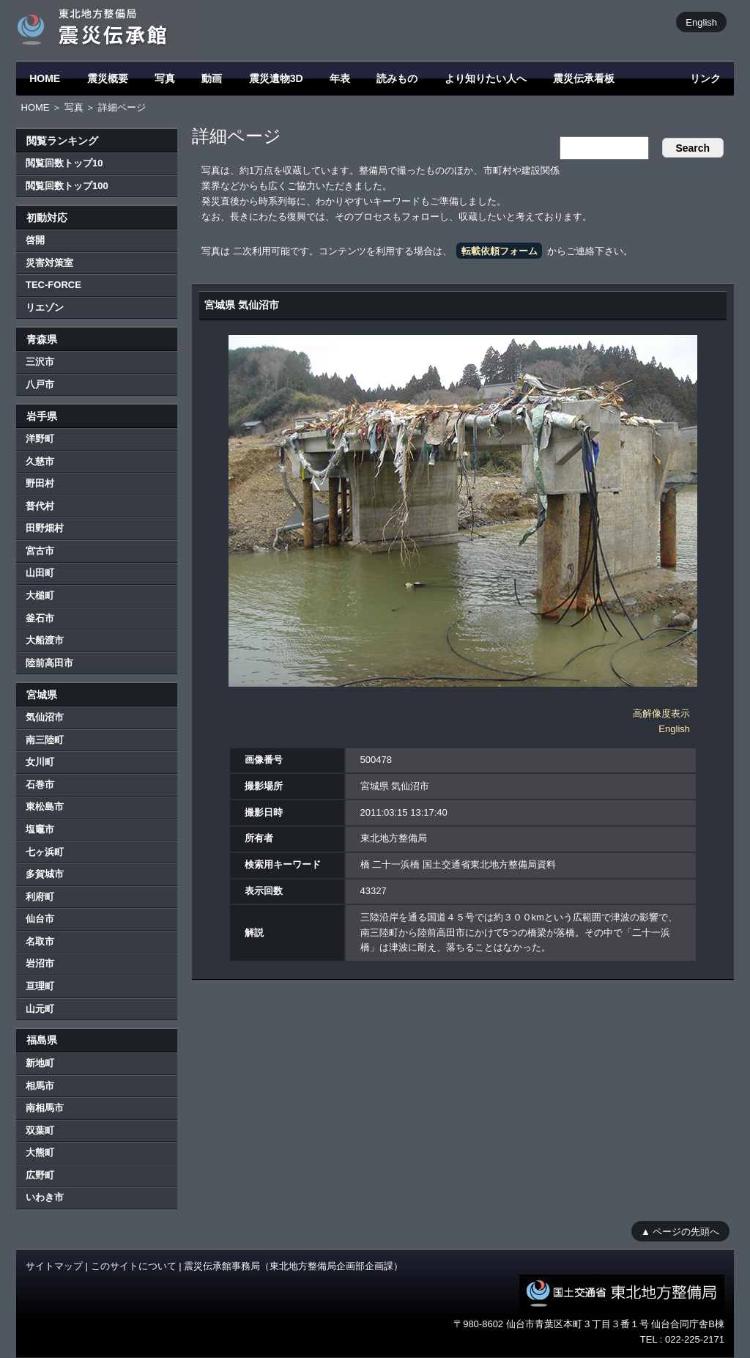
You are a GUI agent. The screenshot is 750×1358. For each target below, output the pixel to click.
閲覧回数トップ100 (67, 185)
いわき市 (45, 1197)
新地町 (40, 1063)
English (701, 21)
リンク (705, 78)
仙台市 (40, 918)
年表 (340, 78)
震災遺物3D (276, 78)
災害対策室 (49, 262)
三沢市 (40, 361)
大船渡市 (45, 640)
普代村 (40, 506)
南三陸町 (45, 739)
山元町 (40, 1008)
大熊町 (40, 1152)
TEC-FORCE (53, 284)
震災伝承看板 (584, 78)
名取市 (40, 941)
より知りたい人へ (486, 78)
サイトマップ (54, 1266)
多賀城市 (45, 873)
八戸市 (40, 384)
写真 (165, 78)
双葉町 (40, 1130)
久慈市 (40, 461)
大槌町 (40, 595)
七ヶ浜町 (45, 851)
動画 (211, 78)
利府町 (40, 896)
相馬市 (40, 1085)
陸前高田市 (49, 662)
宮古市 (40, 550)
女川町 (40, 761)
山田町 (40, 572)
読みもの (396, 78)
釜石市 (40, 618)
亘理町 (40, 986)
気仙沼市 (45, 717)
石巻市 (40, 784)
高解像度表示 (661, 713)
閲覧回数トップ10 (64, 163)
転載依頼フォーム (499, 251)
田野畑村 (45, 528)
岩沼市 (40, 963)
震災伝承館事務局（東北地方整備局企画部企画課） (293, 1266)
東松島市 (45, 806)
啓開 (35, 240)
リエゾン (45, 307)
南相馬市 (45, 1107)
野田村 (40, 483)
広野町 (40, 1175)
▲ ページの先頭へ (680, 1230)
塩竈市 (40, 829)
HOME (44, 78)
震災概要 (107, 78)
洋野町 (40, 438)
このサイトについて (134, 1266)
